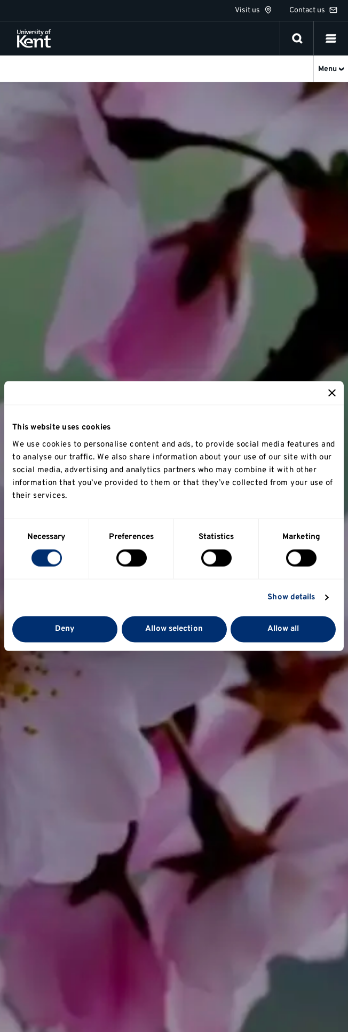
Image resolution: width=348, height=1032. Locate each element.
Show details (291, 597)
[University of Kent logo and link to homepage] (34, 38)
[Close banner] (332, 393)
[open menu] (331, 38)
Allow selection (174, 629)
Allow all (283, 629)
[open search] (297, 38)
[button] (331, 38)
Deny (65, 629)
